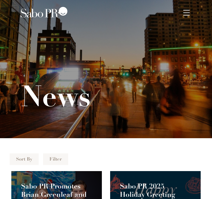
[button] (186, 12)
